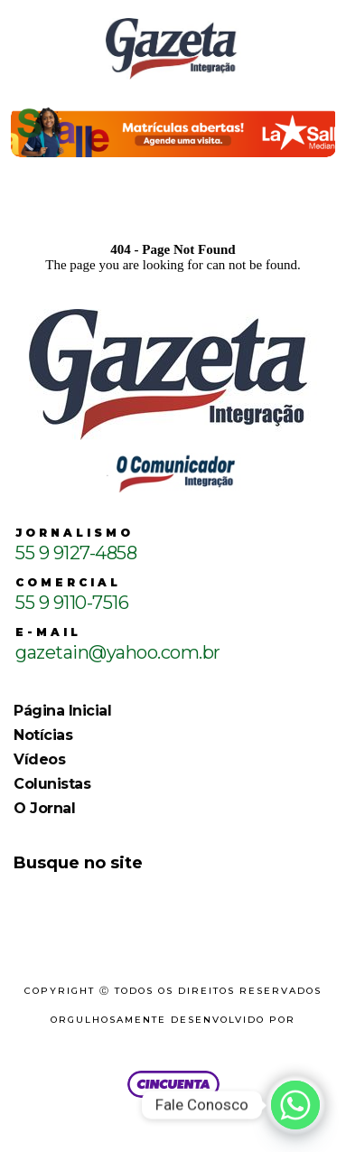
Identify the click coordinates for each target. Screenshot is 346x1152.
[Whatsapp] (295, 1105)
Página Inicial (62, 710)
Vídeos (39, 759)
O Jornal (44, 808)
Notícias (43, 735)
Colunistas (52, 783)
